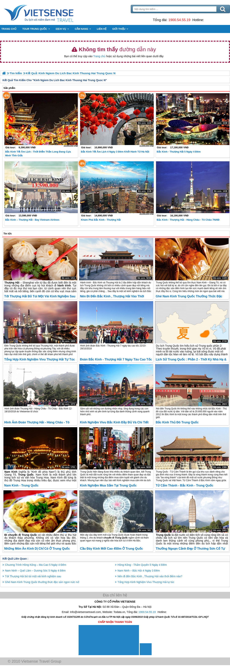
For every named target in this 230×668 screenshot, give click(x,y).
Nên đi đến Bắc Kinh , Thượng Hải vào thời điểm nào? (149, 576)
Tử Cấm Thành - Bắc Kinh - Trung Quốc (184, 485)
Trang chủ (99, 56)
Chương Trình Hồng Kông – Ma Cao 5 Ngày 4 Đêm (35, 564)
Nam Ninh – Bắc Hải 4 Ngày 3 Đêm (138, 570)
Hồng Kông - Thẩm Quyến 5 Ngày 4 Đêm (142, 564)
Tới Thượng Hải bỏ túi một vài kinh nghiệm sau (39, 296)
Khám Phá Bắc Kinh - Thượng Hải (101, 219)
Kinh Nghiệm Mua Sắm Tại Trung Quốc (108, 485)
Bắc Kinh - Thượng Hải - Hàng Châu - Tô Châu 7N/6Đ (188, 219)
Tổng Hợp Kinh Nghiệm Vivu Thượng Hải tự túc (39, 359)
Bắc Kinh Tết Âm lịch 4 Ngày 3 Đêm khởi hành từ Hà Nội (115, 151)
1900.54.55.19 (179, 20)
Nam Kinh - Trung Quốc (21, 485)
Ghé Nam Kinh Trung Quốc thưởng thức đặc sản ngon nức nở (42, 582)
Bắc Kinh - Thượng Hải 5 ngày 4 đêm (179, 151)
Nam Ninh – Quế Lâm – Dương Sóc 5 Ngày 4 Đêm (35, 570)
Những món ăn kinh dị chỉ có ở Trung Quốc (37, 548)
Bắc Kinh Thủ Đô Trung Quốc (177, 422)
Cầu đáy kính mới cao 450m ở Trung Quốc (111, 548)
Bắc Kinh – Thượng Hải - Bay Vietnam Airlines (32, 219)
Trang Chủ (48, 12)
